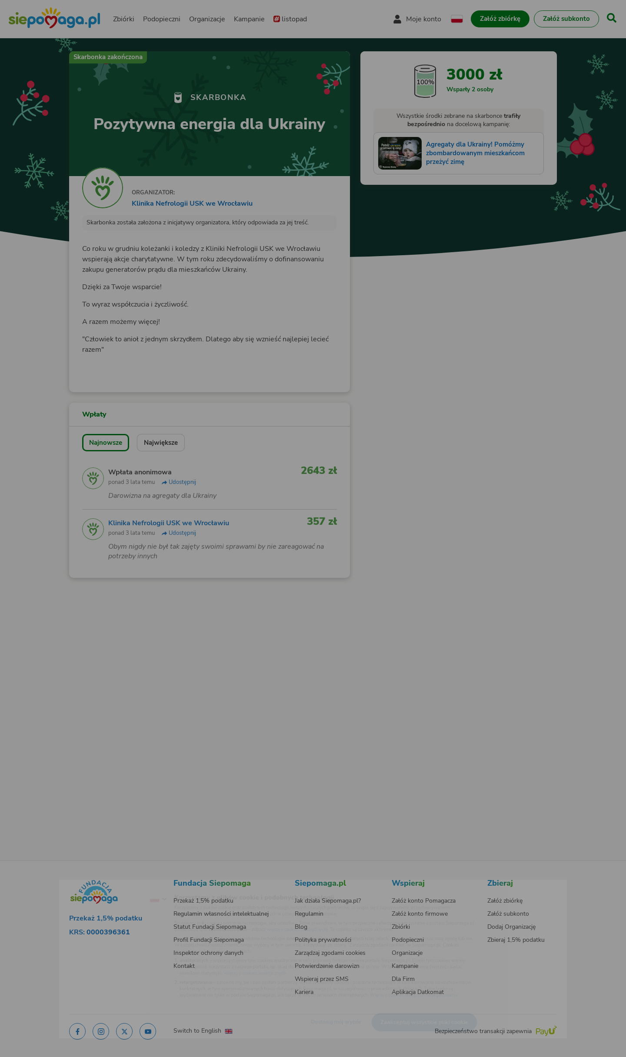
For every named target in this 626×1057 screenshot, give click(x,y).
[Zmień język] (122, 885)
